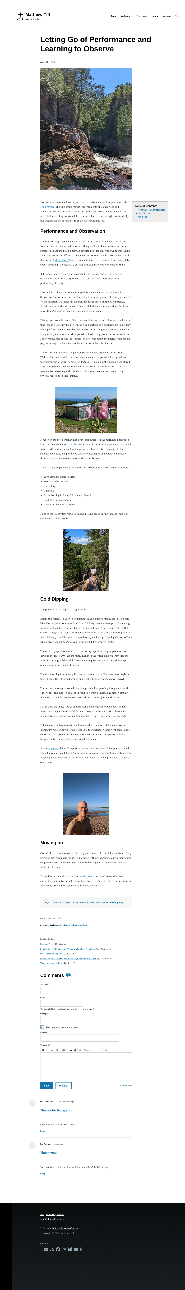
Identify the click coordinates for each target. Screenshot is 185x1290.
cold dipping (116, 902)
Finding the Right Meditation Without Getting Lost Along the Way (69, 949)
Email (42, 997)
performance (102, 902)
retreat (75, 902)
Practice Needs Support (51, 954)
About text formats (126, 1085)
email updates (62, 925)
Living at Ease (46, 944)
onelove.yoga (47, 206)
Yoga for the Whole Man (51, 963)
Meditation (58, 902)
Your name (44, 985)
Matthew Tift (38, 14)
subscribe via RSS (79, 925)
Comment (44, 1045)
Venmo (60, 1214)
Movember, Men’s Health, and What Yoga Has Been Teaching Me (70, 958)
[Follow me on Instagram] (64, 1250)
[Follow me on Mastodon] (81, 1250)
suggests (54, 748)
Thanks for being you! (56, 1110)
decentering (62, 260)
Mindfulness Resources (52, 1219)
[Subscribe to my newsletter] (46, 1250)
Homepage (45, 1014)
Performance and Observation (151, 210)
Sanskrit (50, 1214)
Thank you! (48, 1152)
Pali (42, 1214)
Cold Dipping (144, 213)
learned (78, 444)
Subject (43, 1032)
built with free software (65, 1228)
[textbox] (86, 1066)
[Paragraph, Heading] (91, 1050)
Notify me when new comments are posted (62, 1027)
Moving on (142, 217)
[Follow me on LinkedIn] (76, 1250)
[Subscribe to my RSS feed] (52, 1250)
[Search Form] (176, 16)
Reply (42, 1131)
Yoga (67, 902)
